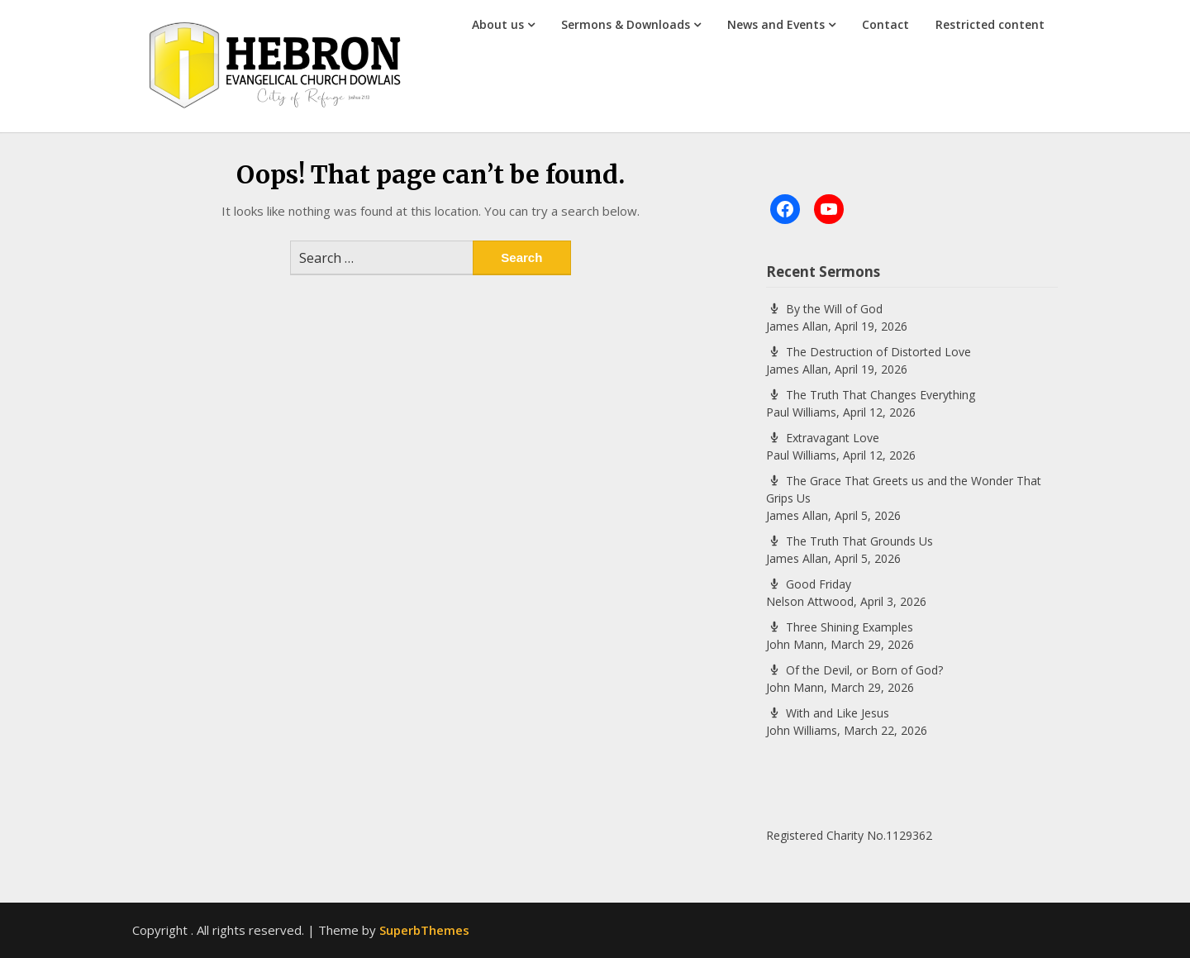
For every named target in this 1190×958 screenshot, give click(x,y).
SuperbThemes (424, 930)
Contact (885, 24)
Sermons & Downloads (625, 24)
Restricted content (990, 24)
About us (498, 24)
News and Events (776, 24)
